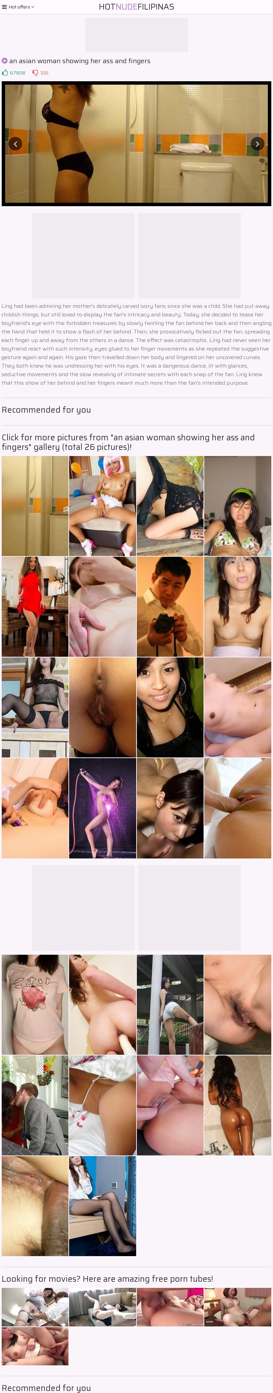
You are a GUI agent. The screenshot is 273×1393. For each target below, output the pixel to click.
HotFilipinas (136, 6)
